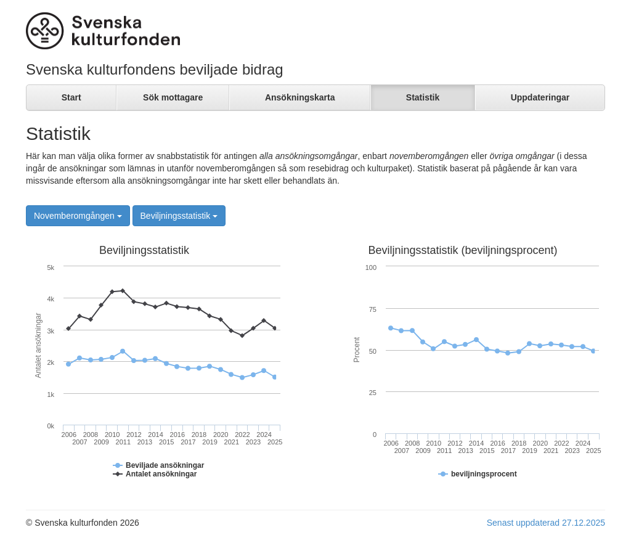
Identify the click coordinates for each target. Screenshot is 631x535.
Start (71, 97)
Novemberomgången (78, 216)
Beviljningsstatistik (179, 216)
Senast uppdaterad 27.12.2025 (546, 523)
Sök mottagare (173, 97)
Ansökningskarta (300, 97)
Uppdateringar (540, 97)
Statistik (422, 97)
